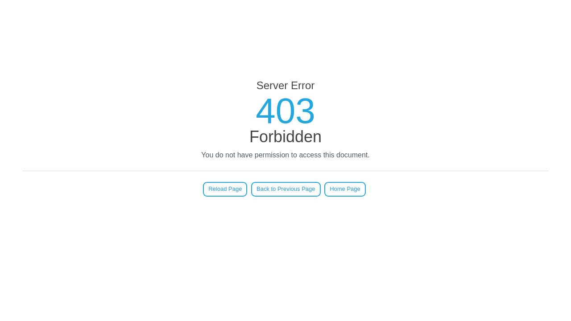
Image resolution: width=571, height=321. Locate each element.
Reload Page (225, 188)
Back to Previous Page (286, 188)
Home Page (345, 188)
